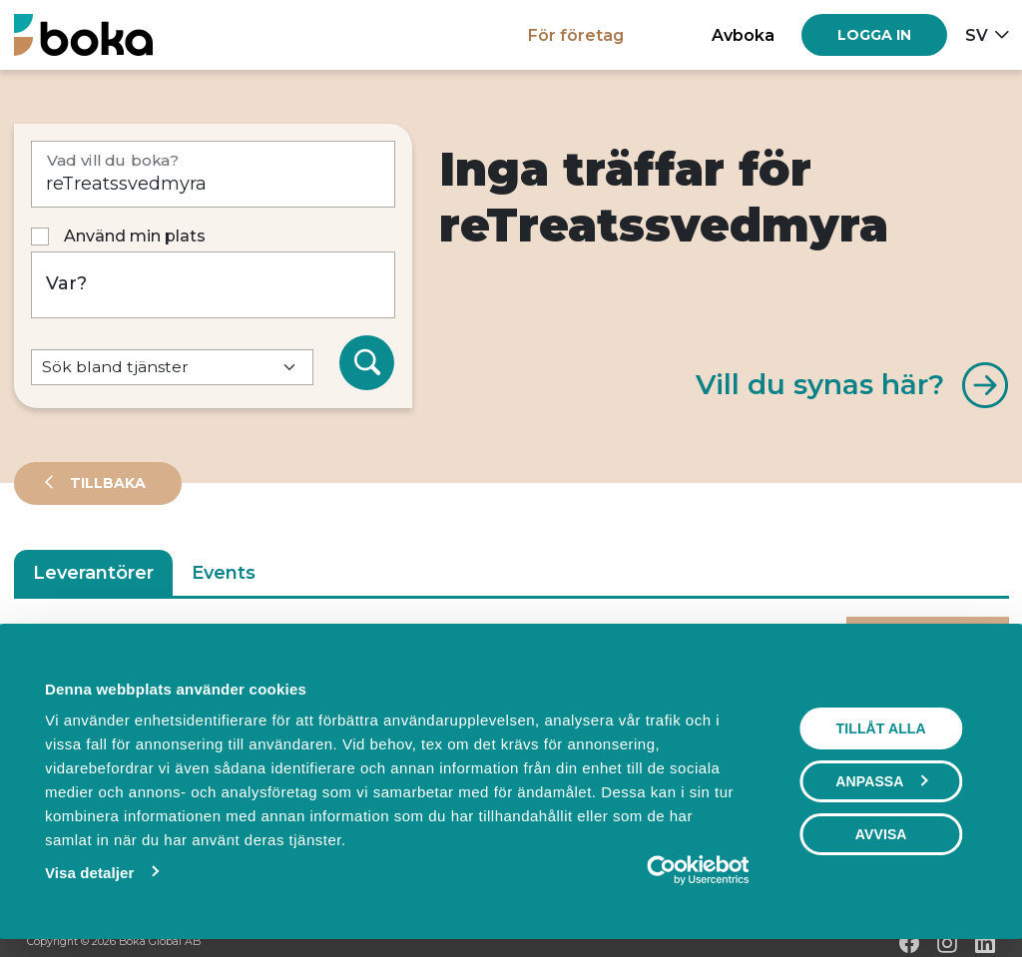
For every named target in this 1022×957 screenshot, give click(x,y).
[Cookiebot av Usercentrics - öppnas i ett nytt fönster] (662, 870)
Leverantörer (93, 573)
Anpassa (882, 781)
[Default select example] (172, 367)
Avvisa (881, 834)
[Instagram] (947, 943)
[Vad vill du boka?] (213, 174)
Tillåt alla (881, 728)
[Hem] (83, 34)
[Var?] (213, 284)
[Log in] (874, 35)
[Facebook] (909, 943)
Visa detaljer (88, 872)
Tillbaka (106, 483)
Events (224, 573)
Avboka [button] (743, 35)
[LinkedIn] (985, 943)
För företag (576, 35)
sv (976, 35)
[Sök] (367, 363)
